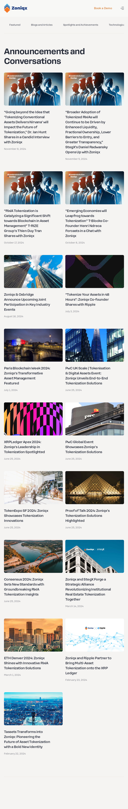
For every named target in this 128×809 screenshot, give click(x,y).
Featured (14, 25)
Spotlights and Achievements (80, 25)
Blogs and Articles (41, 25)
